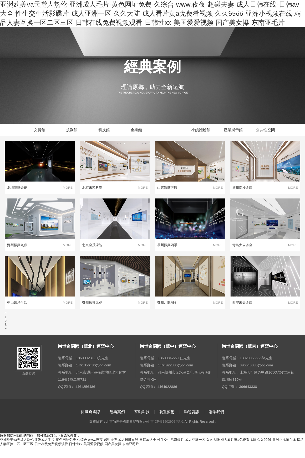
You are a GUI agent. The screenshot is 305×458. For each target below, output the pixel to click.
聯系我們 (291, 11)
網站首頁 (178, 11)
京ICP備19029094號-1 (167, 433)
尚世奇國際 (198, 11)
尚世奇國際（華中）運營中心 (168, 358)
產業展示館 (233, 131)
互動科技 (236, 11)
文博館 (39, 131)
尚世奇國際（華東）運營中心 (250, 358)
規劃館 (71, 131)
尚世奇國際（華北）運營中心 (86, 358)
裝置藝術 (255, 11)
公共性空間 (265, 131)
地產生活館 (168, 131)
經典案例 (218, 11)
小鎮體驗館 (201, 131)
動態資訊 (273, 11)
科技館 (104, 131)
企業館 (136, 131)
